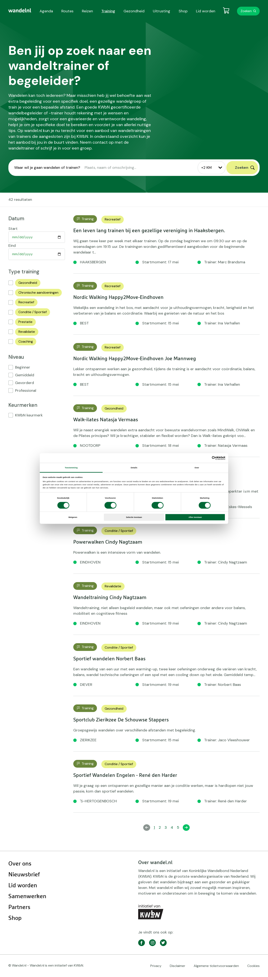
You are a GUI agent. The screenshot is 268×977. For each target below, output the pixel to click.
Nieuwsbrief (24, 875)
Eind (12, 245)
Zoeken (246, 11)
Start (13, 228)
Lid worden (22, 886)
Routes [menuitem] (67, 11)
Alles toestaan (195, 517)
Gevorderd (24, 382)
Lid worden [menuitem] (205, 11)
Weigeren (72, 517)
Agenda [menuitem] (46, 11)
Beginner (22, 367)
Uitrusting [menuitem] (161, 11)
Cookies (253, 966)
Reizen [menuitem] (87, 11)
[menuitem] (19, 10)
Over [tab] (197, 467)
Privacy (155, 966)
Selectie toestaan (134, 517)
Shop (15, 918)
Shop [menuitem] (183, 11)
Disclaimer (177, 966)
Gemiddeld (24, 375)
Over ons (19, 864)
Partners (19, 907)
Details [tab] (134, 467)
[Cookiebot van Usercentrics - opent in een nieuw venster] (207, 458)
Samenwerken (27, 896)
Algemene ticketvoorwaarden (216, 966)
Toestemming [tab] (71, 467)
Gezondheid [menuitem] (134, 11)
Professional (25, 390)
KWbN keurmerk (29, 415)
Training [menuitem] (108, 11)
